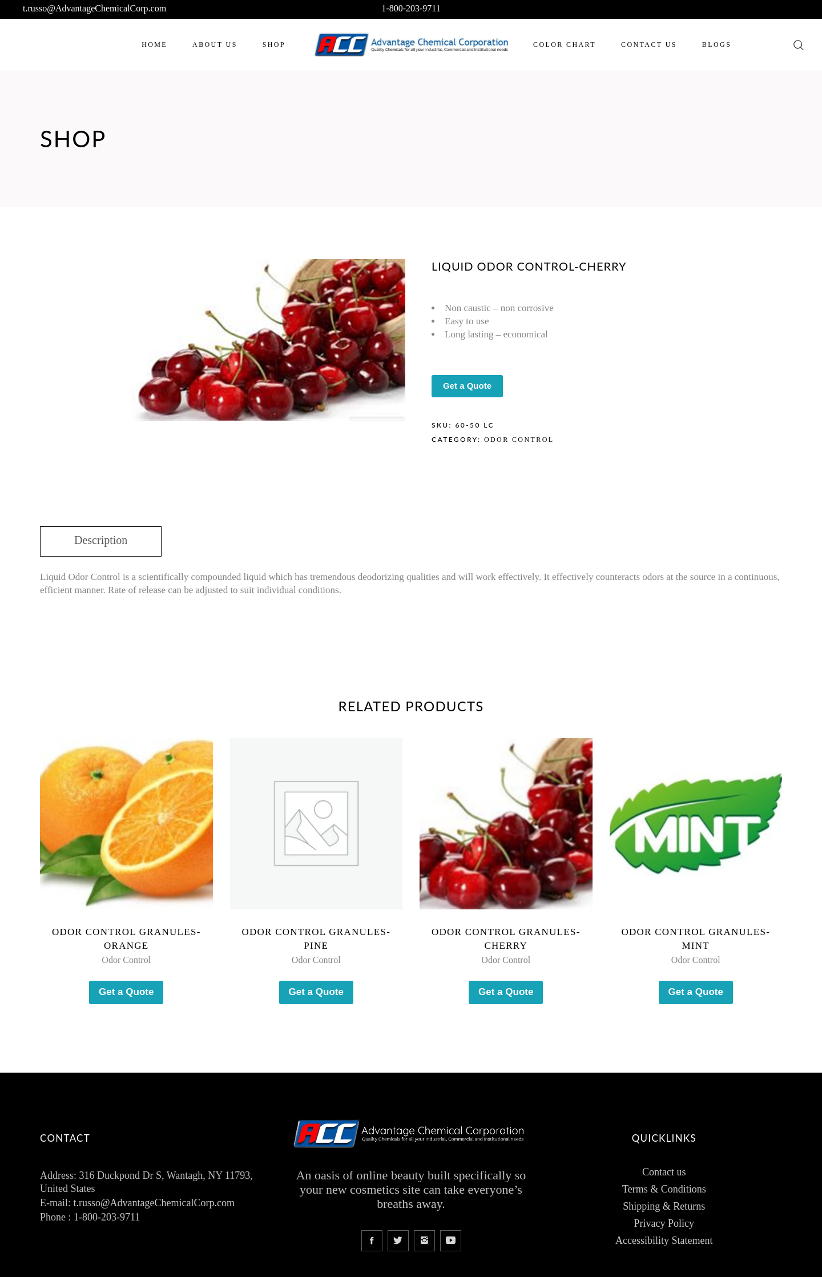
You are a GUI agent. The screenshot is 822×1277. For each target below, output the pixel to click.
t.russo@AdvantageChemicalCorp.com (94, 8)
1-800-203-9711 (410, 8)
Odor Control (519, 440)
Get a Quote (467, 385)
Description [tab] (100, 540)
